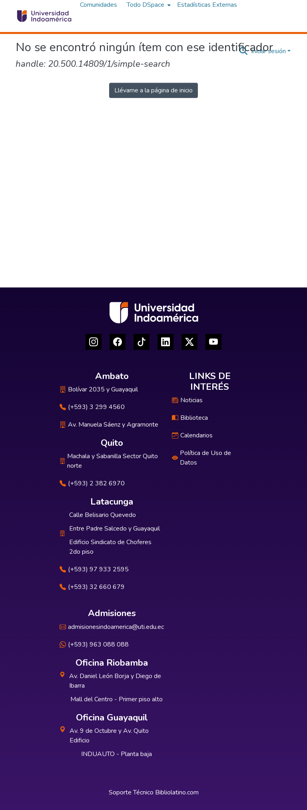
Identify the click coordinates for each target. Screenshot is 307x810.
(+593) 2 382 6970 (92, 483)
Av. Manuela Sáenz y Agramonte (109, 424)
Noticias (187, 400)
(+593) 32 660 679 (92, 587)
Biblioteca (190, 417)
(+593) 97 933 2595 (94, 569)
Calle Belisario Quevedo (102, 515)
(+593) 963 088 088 (94, 644)
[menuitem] (148, 5)
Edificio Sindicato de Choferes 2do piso (110, 547)
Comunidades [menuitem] (98, 4)
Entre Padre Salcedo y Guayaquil (114, 528)
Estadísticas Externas (207, 4)
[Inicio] (44, 16)
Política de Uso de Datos (201, 458)
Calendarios (192, 435)
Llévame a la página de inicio (153, 90)
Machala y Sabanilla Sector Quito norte (109, 461)
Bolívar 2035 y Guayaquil (99, 389)
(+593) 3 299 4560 (92, 407)
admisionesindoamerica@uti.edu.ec (112, 626)
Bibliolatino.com (177, 792)
